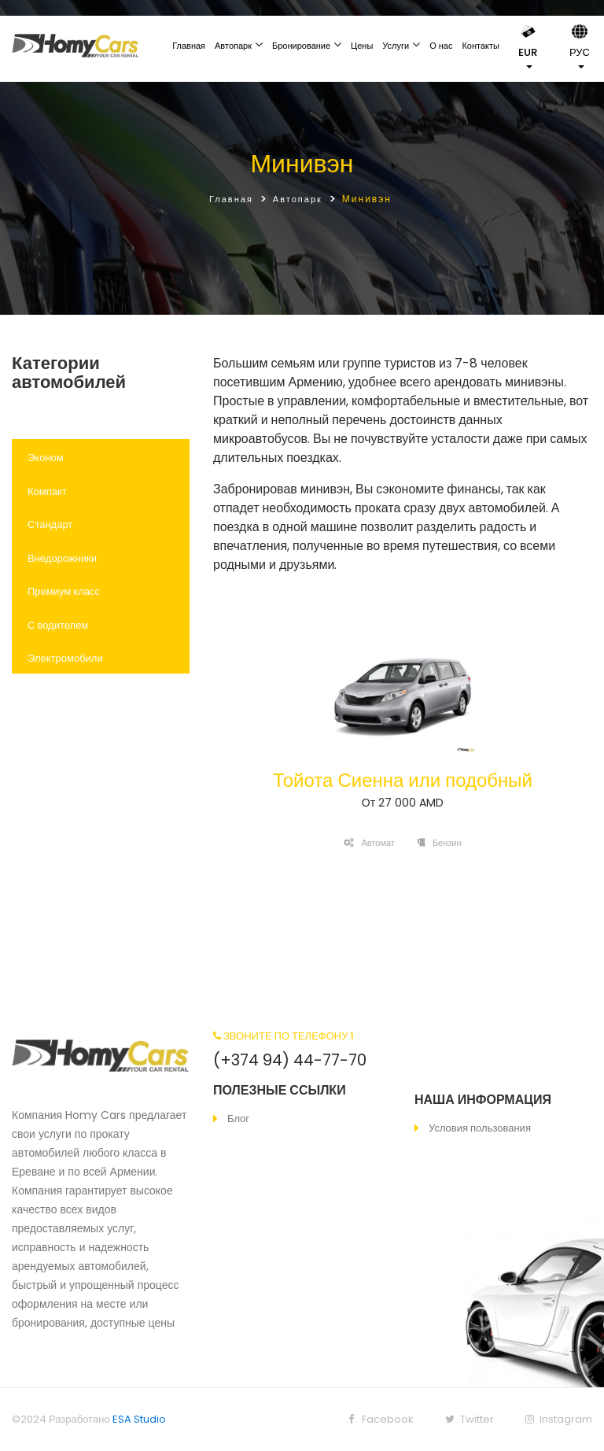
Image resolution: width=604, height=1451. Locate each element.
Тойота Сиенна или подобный (402, 780)
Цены (362, 45)
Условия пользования (480, 1128)
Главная (188, 45)
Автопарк (233, 45)
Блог (238, 1118)
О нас (440, 45)
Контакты (480, 45)
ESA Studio (139, 1419)
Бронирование (301, 45)
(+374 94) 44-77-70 (289, 1060)
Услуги (395, 45)
